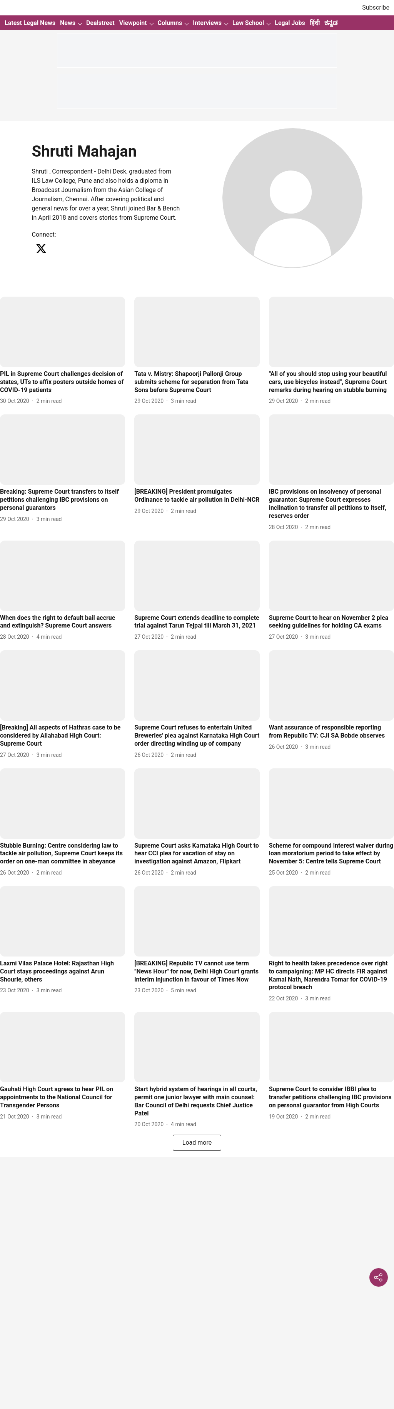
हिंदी (315, 23)
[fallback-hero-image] (62, 332)
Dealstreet (100, 23)
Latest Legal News (30, 23)
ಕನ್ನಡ (330, 23)
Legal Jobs (290, 23)
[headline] (62, 382)
